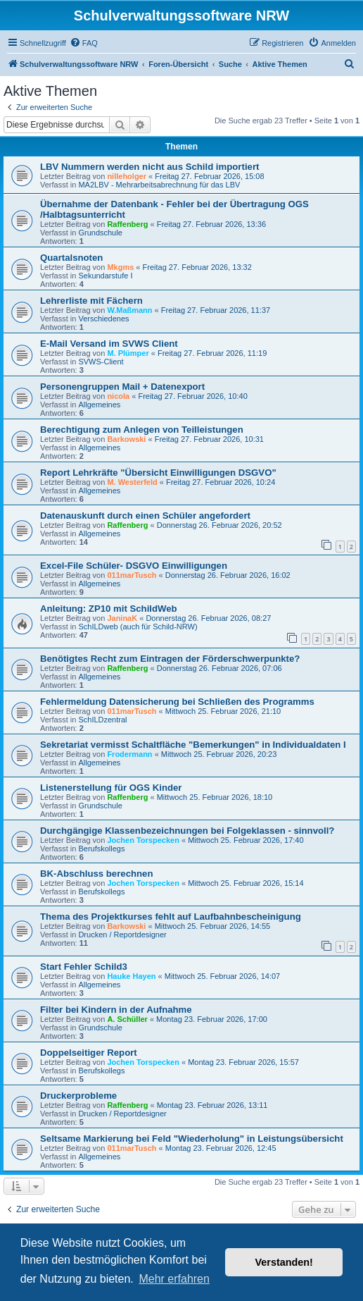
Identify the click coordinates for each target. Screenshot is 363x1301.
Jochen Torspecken (143, 840)
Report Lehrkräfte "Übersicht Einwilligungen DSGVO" (158, 472)
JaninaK (122, 618)
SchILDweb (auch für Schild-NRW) (137, 626)
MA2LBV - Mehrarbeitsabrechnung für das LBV (159, 184)
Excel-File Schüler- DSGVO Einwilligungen (133, 565)
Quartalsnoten (71, 257)
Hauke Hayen (131, 976)
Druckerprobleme (78, 1095)
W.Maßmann (129, 310)
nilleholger (126, 176)
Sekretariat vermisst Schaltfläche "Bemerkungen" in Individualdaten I (193, 744)
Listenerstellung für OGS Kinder (111, 787)
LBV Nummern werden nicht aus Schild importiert (149, 166)
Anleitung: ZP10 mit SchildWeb (108, 608)
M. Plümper (127, 353)
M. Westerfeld (132, 482)
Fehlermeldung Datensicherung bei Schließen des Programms (177, 701)
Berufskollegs (101, 848)
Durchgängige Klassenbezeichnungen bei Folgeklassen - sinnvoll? (187, 830)
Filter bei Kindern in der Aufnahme (116, 1009)
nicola (118, 396)
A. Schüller (127, 1019)
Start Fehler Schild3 (83, 966)
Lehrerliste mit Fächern (91, 300)
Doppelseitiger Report (88, 1052)
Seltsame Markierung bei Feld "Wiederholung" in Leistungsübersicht (191, 1138)
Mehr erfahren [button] (174, 1279)
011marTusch (131, 575)
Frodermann (129, 754)
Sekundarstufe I (105, 275)
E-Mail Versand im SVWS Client (109, 343)
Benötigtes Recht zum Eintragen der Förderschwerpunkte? (170, 658)
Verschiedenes (103, 318)
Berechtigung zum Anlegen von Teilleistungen (141, 429)
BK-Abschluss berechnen (96, 873)
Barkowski (126, 439)
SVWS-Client (100, 361)
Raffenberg (127, 224)
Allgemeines (99, 404)
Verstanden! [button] (284, 1262)
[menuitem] (84, 43)
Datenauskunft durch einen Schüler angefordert (145, 515)
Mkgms (120, 267)
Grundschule (100, 232)
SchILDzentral (102, 719)
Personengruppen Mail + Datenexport (122, 386)
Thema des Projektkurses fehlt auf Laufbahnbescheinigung (170, 916)
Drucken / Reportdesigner (122, 934)
